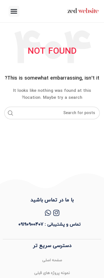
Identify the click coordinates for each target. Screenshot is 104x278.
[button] (14, 11)
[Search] (52, 113)
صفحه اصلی (52, 260)
